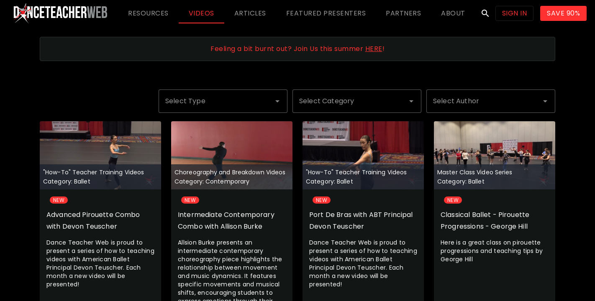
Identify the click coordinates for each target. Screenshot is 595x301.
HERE (373, 49)
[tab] (148, 13)
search (485, 13)
